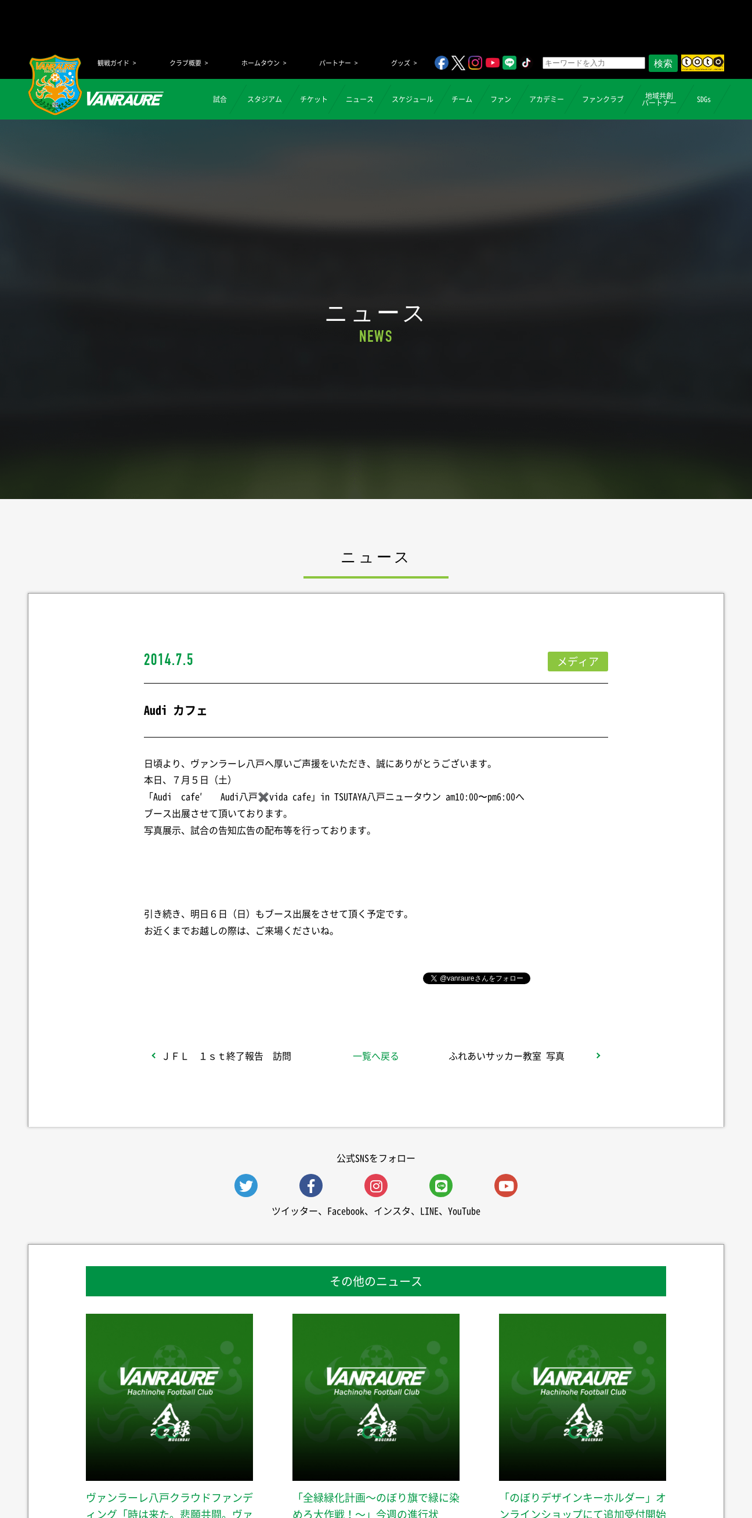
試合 (220, 99)
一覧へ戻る (376, 1055)
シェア (236, 977)
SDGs (704, 99)
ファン (500, 99)
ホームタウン (260, 63)
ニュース (360, 99)
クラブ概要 (185, 63)
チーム (461, 99)
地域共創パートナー (659, 99)
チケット (314, 99)
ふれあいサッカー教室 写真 (507, 1055)
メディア (578, 661)
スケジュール (412, 99)
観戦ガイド (113, 63)
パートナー (335, 63)
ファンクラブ (603, 99)
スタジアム (264, 99)
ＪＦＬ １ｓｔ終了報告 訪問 (226, 1055)
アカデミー (546, 99)
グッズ (400, 63)
